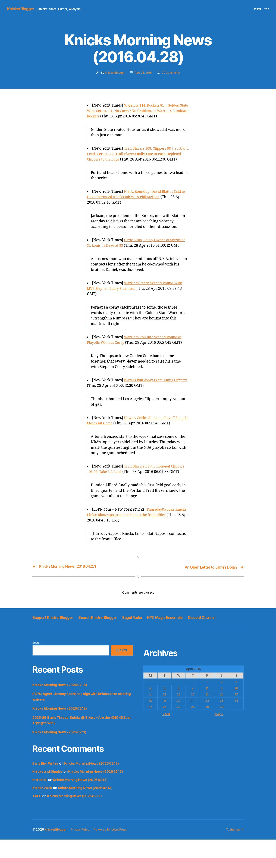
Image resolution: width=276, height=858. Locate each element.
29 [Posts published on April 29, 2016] (207, 725)
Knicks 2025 (43, 806)
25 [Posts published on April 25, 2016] (150, 725)
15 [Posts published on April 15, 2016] (207, 712)
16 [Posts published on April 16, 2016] (222, 712)
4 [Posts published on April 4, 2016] (151, 706)
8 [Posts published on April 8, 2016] (207, 706)
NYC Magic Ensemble (185, 627)
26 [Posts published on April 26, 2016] (165, 725)
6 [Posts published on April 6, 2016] (179, 706)
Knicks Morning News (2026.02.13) (62, 703)
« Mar (166, 732)
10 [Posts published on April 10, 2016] (236, 706)
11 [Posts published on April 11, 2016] (150, 712)
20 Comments (171, 72)
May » (219, 732)
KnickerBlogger (22, 9)
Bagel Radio (147, 627)
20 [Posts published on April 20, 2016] (179, 719)
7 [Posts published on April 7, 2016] (193, 706)
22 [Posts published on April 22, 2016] (207, 719)
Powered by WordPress (114, 848)
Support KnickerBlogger (56, 627)
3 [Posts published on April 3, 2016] (236, 700)
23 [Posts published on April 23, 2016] (222, 719)
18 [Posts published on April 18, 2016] (150, 719)
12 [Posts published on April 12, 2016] (164, 712)
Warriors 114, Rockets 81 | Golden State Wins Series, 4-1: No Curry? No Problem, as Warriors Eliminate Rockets (137, 111)
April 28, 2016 (143, 72)
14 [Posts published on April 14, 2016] (193, 712)
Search (36, 661)
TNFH (37, 814)
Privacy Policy (83, 848)
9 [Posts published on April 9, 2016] (222, 706)
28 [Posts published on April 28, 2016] (193, 725)
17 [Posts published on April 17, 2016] (236, 712)
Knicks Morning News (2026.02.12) (62, 727)
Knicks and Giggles (49, 790)
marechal (40, 798)
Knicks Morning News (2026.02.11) (62, 750)
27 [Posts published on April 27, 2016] (179, 725)
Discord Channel (48, 635)
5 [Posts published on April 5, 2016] (165, 706)
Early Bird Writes (46, 782)
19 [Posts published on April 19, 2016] (164, 719)
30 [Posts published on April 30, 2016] (222, 725)
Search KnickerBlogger (107, 627)
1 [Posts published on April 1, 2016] (207, 700)
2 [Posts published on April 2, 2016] (222, 700)
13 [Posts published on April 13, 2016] (179, 712)
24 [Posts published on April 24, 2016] (236, 719)
